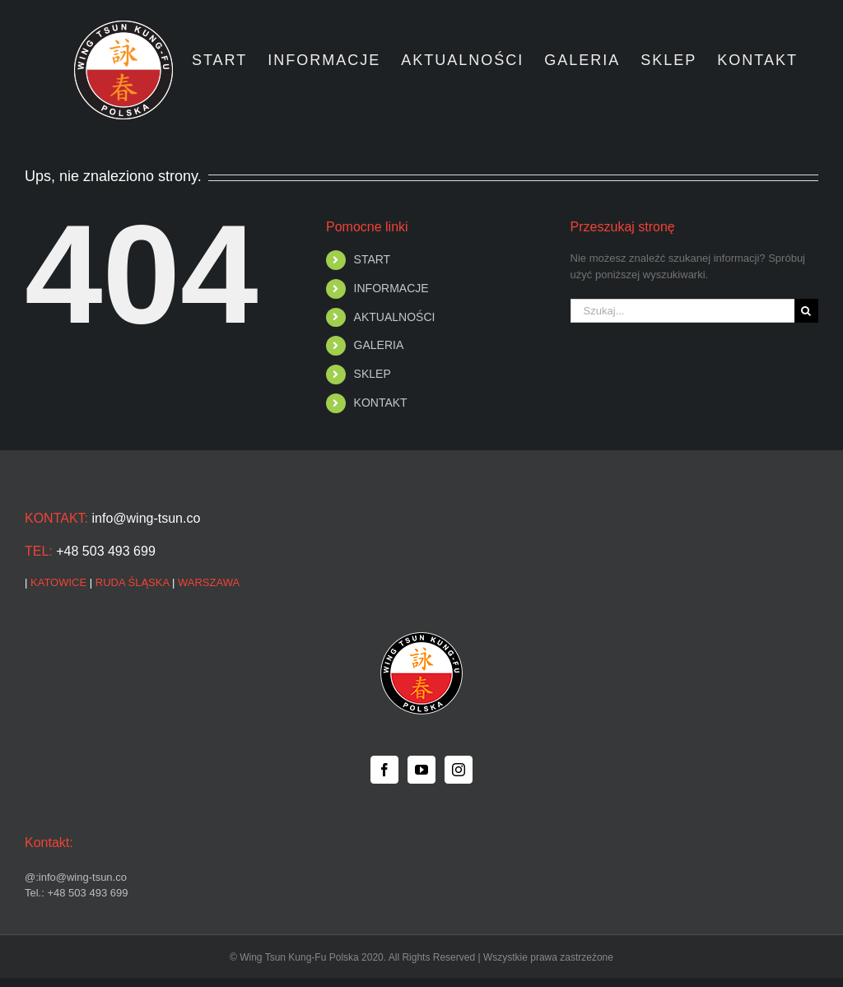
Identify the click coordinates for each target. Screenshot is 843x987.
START (372, 259)
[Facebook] (384, 770)
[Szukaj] (806, 311)
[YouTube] (421, 770)
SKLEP (372, 373)
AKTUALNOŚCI (394, 317)
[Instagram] (459, 770)
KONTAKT (381, 402)
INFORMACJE (391, 288)
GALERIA (379, 345)
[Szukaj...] (682, 311)
